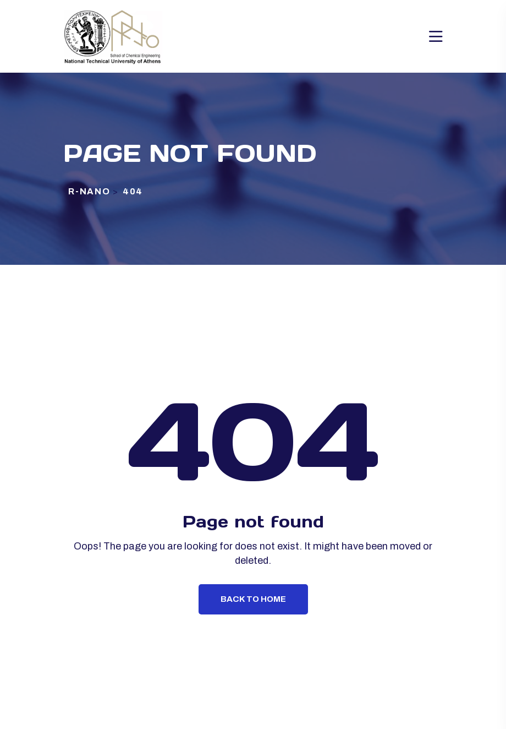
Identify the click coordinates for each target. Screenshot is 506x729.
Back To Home (253, 599)
